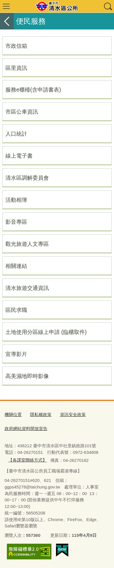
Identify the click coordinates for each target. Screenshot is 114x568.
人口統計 (16, 133)
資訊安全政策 (73, 414)
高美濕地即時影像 (27, 376)
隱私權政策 (40, 414)
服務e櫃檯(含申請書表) (33, 89)
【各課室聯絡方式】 (27, 460)
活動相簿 (16, 200)
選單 (6, 6)
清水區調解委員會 (27, 178)
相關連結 (16, 266)
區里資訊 (16, 68)
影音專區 (16, 222)
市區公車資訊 (21, 111)
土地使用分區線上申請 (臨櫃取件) (46, 332)
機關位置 (13, 414)
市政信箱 (16, 46)
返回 (7, 21)
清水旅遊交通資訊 (27, 288)
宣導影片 (16, 354)
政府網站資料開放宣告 (26, 428)
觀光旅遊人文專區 (27, 244)
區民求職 (16, 310)
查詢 (107, 6)
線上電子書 (19, 156)
